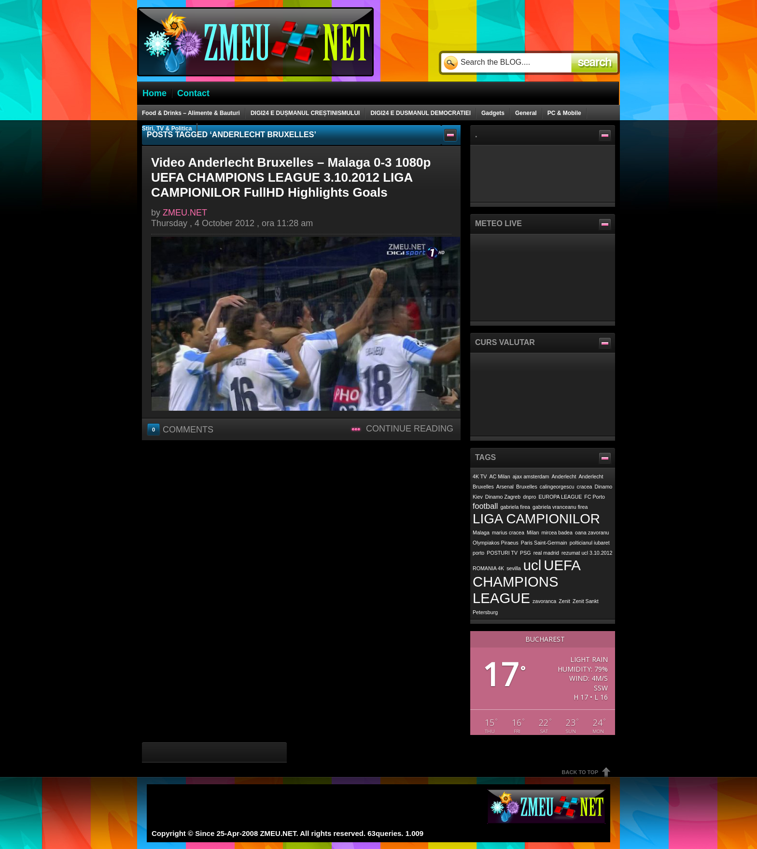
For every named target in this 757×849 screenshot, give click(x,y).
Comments (181, 429)
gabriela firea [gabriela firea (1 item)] (515, 507)
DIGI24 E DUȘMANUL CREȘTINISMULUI (305, 113)
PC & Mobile (564, 113)
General (526, 113)
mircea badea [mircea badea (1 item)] (557, 532)
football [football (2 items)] (485, 506)
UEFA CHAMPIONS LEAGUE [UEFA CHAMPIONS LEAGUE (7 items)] (526, 581)
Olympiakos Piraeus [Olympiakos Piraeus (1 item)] (496, 543)
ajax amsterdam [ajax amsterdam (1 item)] (531, 476)
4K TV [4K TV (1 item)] (480, 476)
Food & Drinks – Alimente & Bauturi (191, 113)
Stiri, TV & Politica (167, 128)
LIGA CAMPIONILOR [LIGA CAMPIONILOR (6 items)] (536, 518)
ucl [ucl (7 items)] (532, 565)
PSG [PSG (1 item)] (525, 553)
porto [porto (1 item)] (478, 553)
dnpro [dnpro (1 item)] (529, 497)
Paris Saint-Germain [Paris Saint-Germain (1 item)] (544, 543)
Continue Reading (409, 428)
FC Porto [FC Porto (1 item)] (594, 497)
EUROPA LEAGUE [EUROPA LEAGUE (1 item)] (560, 497)
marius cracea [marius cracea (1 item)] (508, 532)
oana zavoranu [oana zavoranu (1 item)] (592, 532)
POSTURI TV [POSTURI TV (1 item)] (502, 553)
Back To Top (580, 772)
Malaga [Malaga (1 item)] (481, 532)
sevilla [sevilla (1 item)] (513, 568)
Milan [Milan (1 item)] (533, 532)
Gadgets (493, 113)
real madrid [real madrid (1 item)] (546, 553)
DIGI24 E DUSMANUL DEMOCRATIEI (420, 113)
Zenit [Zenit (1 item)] (564, 601)
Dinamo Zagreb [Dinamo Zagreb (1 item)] (502, 497)
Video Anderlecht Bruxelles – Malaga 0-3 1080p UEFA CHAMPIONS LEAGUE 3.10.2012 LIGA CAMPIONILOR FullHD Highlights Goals (291, 177)
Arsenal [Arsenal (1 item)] (505, 486)
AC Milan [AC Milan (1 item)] (499, 476)
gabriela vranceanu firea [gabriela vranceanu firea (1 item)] (560, 507)
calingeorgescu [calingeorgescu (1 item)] (557, 486)
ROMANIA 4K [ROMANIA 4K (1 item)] (488, 568)
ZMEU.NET (185, 212)
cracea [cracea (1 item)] (584, 486)
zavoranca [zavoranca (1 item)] (544, 601)
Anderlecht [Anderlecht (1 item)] (564, 476)
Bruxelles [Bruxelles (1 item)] (526, 486)
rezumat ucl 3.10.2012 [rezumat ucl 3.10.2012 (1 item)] (586, 553)
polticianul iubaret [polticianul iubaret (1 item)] (590, 543)
